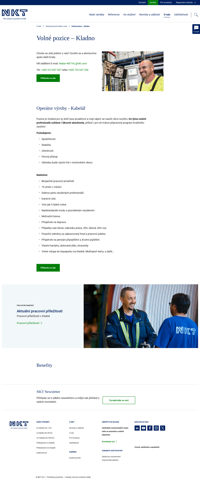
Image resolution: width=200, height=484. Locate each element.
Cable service (41, 453)
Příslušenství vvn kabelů (45, 448)
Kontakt (142, 2)
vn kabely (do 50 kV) (44, 433)
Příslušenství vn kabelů (45, 443)
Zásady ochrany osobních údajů (78, 477)
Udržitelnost (181, 14)
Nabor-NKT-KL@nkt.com (73, 63)
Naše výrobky (96, 14)
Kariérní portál (74, 458)
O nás (167, 14)
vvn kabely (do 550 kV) (45, 438)
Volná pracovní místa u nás (56, 26)
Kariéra (153, 2)
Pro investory (166, 2)
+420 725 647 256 (78, 69)
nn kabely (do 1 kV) (44, 428)
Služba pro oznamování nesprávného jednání (111, 458)
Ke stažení (129, 14)
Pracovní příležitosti (30, 323)
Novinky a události (149, 14)
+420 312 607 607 (51, 69)
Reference (114, 14)
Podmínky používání (55, 477)
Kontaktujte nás (108, 442)
